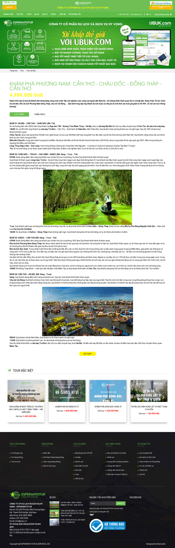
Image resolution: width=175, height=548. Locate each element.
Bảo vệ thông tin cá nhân (116, 453)
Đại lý (45, 14)
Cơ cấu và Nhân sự (146, 466)
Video (53, 14)
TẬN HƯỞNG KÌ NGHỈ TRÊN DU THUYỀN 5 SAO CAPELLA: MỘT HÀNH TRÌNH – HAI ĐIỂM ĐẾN (26, 409)
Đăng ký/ (158, 14)
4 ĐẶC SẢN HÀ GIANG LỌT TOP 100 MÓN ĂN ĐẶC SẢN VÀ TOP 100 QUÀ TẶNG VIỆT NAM (72, 513)
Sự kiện (78, 457)
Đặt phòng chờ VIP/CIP (83, 453)
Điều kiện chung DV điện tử (117, 474)
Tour (29, 14)
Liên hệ (62, 14)
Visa (77, 474)
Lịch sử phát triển (145, 453)
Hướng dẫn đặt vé (114, 466)
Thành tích (143, 470)
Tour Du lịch (15, 462)
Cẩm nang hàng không (51, 462)
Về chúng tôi (75, 14)
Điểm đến (46, 453)
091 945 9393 (123, 14)
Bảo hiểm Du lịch (81, 466)
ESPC (132, 505)
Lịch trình (19, 114)
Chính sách (39, 114)
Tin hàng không (17, 457)
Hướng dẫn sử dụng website (117, 462)
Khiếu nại (110, 457)
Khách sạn (79, 462)
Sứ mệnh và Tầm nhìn (147, 457)
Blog (36, 14)
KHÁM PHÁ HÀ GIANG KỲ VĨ (67, 407)
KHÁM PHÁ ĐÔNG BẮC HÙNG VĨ (108, 407)
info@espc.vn (136, 14)
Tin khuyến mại (17, 453)
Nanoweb (161, 544)
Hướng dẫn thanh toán (115, 470)
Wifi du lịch (79, 479)
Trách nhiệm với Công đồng (149, 462)
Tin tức (19, 14)
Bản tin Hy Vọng (49, 466)
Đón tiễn (78, 470)
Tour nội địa (31, 71)
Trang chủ (8, 14)
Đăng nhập (165, 14)
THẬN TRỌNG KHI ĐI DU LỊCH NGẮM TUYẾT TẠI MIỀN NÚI (73, 521)
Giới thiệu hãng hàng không (53, 457)
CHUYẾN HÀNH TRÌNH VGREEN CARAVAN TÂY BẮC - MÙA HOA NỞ (72, 504)
